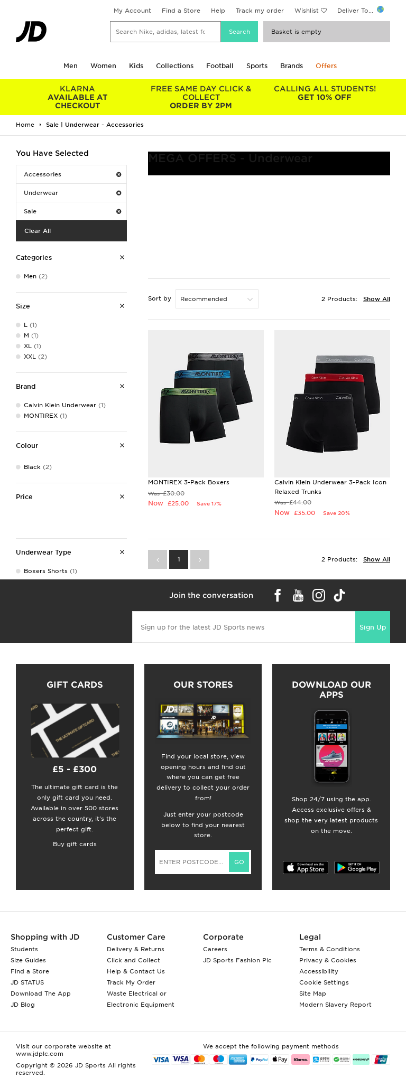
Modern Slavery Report (335, 1004)
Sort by (159, 298)
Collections (174, 66)
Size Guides (28, 960)
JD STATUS (27, 982)
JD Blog (23, 1004)
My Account (132, 10)
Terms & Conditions (329, 949)
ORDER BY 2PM (201, 97)
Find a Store (181, 10)
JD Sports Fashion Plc (237, 960)
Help (218, 10)
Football (220, 66)
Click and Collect (133, 960)
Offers (326, 66)
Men (70, 66)
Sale (72, 211)
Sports (256, 66)
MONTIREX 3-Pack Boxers (188, 482)
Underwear (72, 192)
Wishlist (306, 10)
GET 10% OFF (324, 93)
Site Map (312, 993)
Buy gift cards (75, 844)
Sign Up (372, 627)
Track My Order (131, 982)
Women (103, 66)
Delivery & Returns (135, 949)
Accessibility (318, 971)
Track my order (260, 10)
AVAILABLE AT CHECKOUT (77, 97)
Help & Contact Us (136, 971)
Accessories (72, 174)
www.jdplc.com (39, 1053)
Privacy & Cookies (327, 960)
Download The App (41, 993)
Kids (136, 66)
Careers (215, 949)
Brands (291, 66)
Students (24, 949)
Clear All (37, 231)
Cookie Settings (324, 982)
